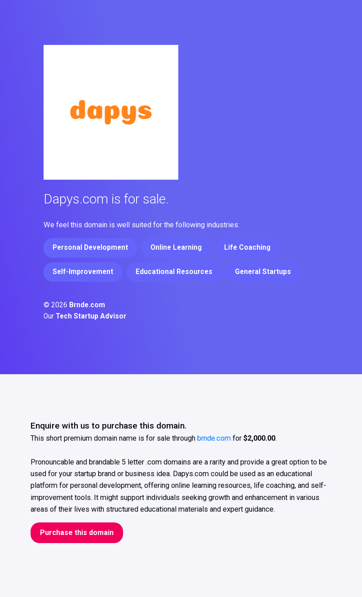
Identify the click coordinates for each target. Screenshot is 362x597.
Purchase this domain (77, 532)
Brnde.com (87, 305)
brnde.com (214, 438)
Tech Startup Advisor (91, 316)
